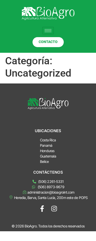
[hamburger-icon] (48, 30)
